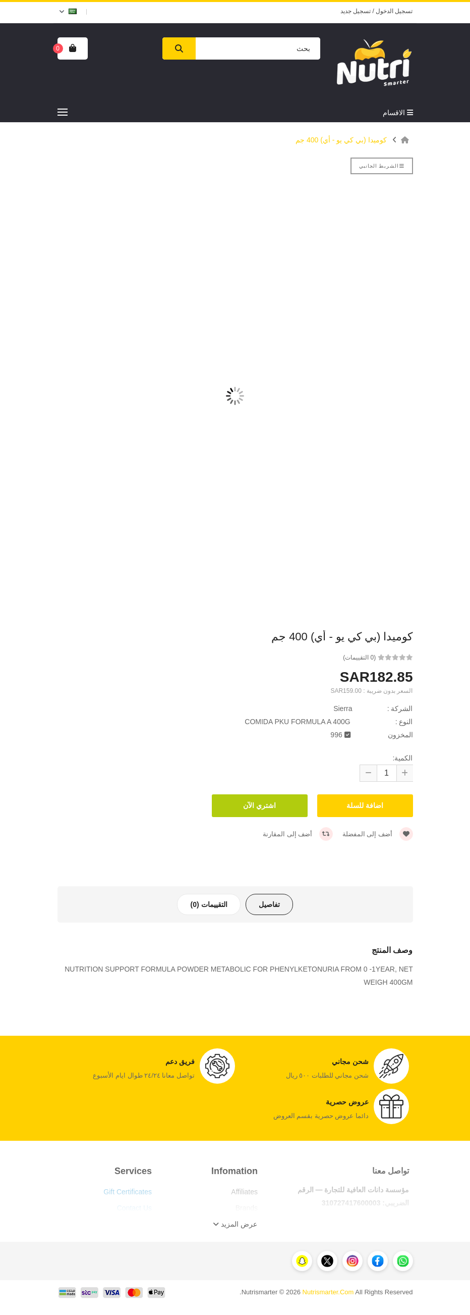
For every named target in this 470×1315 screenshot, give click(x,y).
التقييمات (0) (208, 904)
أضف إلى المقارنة (298, 834)
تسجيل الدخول (394, 11)
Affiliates (244, 1191)
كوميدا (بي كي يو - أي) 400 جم (341, 139)
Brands (247, 1207)
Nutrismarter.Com (328, 1292)
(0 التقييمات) (359, 657)
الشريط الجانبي (381, 166)
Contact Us (134, 1207)
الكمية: (403, 758)
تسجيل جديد (355, 11)
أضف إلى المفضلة (377, 834)
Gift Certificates (127, 1191)
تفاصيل (269, 904)
